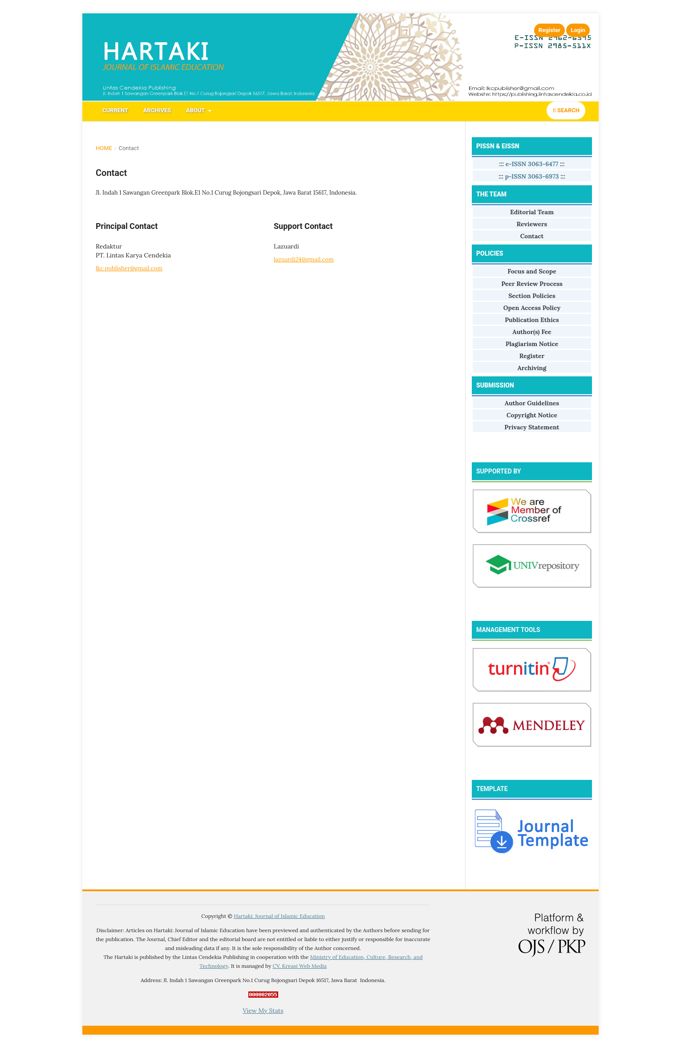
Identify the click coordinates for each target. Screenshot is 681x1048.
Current (115, 110)
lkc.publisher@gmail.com (129, 268)
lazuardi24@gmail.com (304, 259)
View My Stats (263, 1011)
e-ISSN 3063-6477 (532, 164)
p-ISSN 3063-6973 (532, 176)
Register (549, 30)
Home (104, 148)
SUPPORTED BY (498, 471)
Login (578, 30)
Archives (157, 110)
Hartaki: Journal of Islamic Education (279, 916)
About (196, 110)
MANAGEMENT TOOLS (508, 629)
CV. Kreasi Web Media (300, 965)
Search (566, 110)
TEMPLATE (492, 788)
